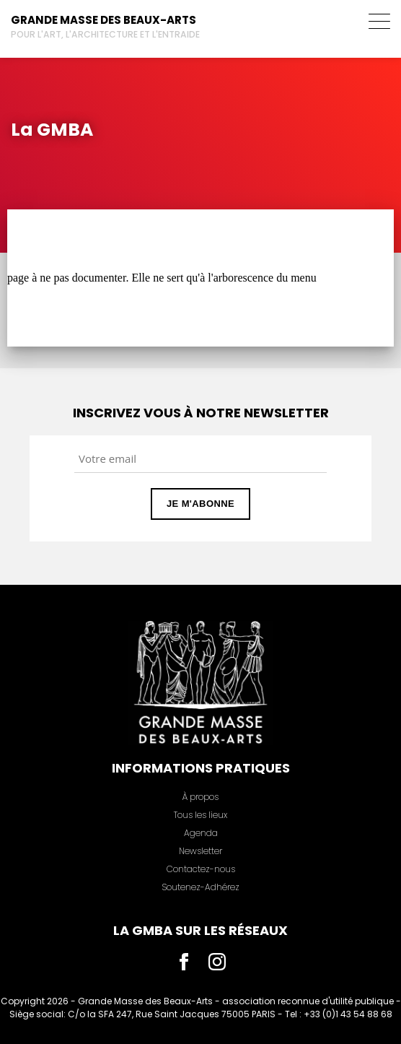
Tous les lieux (200, 815)
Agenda (201, 833)
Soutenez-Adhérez (200, 887)
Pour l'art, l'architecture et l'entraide (105, 34)
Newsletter (200, 851)
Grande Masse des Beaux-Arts (103, 19)
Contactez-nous (201, 869)
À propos (200, 797)
